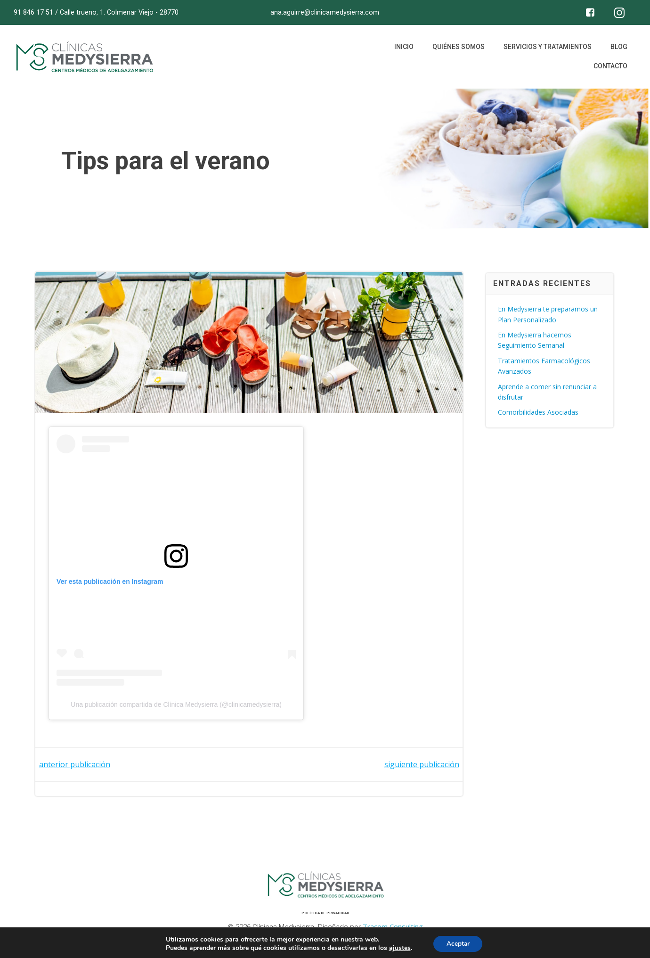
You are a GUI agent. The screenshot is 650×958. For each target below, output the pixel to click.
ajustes (398, 947)
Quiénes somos (457, 49)
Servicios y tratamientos (547, 49)
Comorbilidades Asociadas (538, 413)
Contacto (609, 69)
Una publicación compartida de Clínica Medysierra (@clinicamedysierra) (177, 707)
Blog (617, 49)
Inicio (403, 49)
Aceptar (458, 943)
